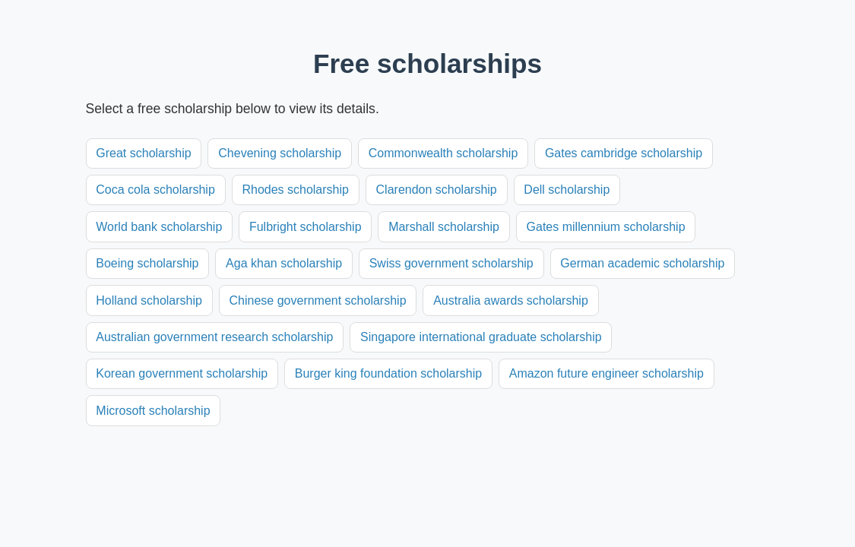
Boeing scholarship (147, 263)
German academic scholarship (642, 263)
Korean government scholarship (182, 373)
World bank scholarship (159, 226)
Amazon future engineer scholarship (606, 373)
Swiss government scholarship (451, 263)
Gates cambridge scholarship (623, 153)
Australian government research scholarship (214, 336)
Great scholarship (143, 153)
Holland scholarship (149, 300)
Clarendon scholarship (436, 189)
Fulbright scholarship (305, 226)
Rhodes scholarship (295, 189)
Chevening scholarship (279, 153)
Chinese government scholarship (318, 300)
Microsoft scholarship (153, 410)
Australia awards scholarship (510, 300)
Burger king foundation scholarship (388, 373)
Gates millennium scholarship (606, 226)
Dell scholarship (567, 189)
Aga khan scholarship (284, 263)
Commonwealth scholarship (443, 153)
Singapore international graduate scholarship (481, 336)
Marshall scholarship (443, 226)
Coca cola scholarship (155, 189)
